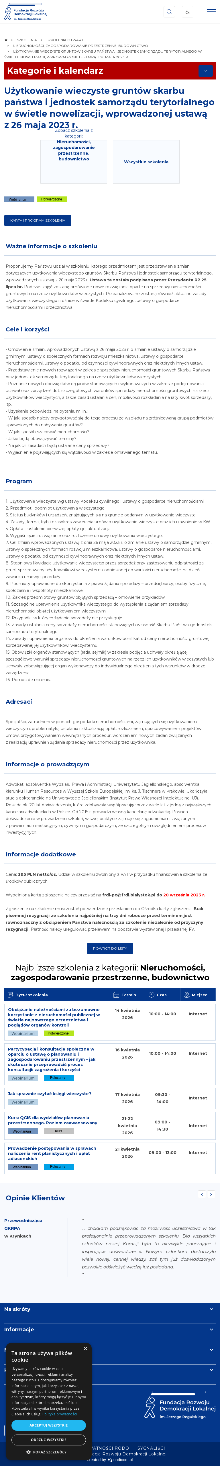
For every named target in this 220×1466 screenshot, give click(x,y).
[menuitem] (92, 1448)
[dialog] (49, 1401)
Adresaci (19, 701)
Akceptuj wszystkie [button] (49, 1425)
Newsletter (19, 1350)
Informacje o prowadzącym (47, 764)
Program (19, 481)
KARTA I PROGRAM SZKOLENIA (37, 220)
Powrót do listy (110, 948)
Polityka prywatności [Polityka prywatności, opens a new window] (59, 1414)
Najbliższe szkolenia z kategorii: (110, 972)
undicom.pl (120, 1459)
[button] (48, 1452)
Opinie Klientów (35, 1198)
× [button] (85, 1349)
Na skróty (17, 1309)
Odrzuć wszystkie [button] (48, 1439)
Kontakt (15, 1370)
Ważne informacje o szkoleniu (51, 246)
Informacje (19, 1329)
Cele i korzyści (27, 329)
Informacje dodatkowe (41, 854)
